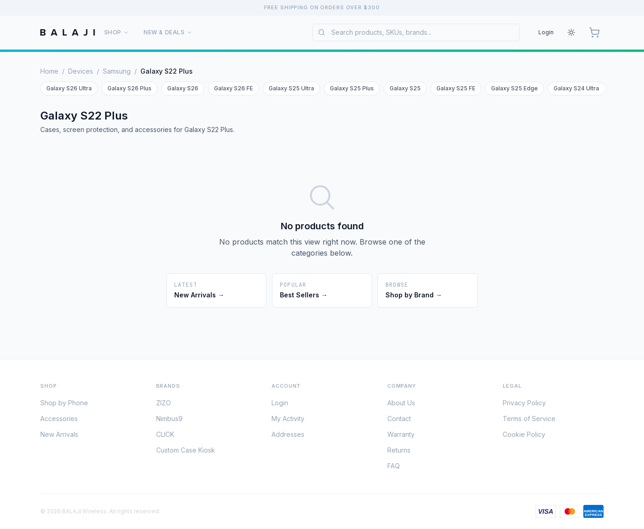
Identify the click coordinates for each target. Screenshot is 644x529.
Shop (116, 32)
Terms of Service (529, 420)
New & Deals (168, 32)
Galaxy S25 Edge (514, 88)
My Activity (287, 420)
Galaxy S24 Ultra (576, 88)
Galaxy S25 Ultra (291, 88)
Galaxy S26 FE (233, 88)
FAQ (393, 468)
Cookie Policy (524, 436)
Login (546, 32)
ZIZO (163, 405)
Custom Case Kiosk (185, 452)
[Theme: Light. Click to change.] (571, 32)
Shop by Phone (64, 405)
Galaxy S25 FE (455, 88)
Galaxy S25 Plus (352, 88)
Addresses (287, 436)
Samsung (117, 71)
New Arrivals (59, 436)
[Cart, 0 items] (594, 32)
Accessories (59, 420)
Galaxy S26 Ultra (69, 88)
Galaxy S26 (182, 88)
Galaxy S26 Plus (129, 88)
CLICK (165, 436)
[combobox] (416, 32)
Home (49, 71)
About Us (401, 405)
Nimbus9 (169, 420)
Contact (399, 420)
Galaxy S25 (405, 88)
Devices (80, 71)
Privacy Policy (524, 405)
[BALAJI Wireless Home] (67, 32)
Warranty (401, 436)
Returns (398, 452)
